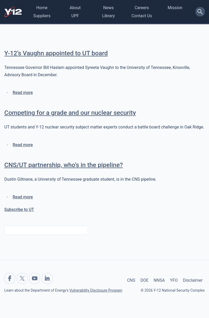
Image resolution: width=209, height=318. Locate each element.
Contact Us (142, 15)
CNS (131, 280)
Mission (175, 7)
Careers (142, 7)
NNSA (159, 280)
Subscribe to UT (19, 209)
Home (41, 7)
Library (108, 15)
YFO (174, 280)
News (108, 7)
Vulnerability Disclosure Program (95, 290)
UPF (75, 15)
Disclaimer (192, 280)
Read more (23, 92)
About (75, 7)
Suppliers (41, 15)
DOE (144, 280)
